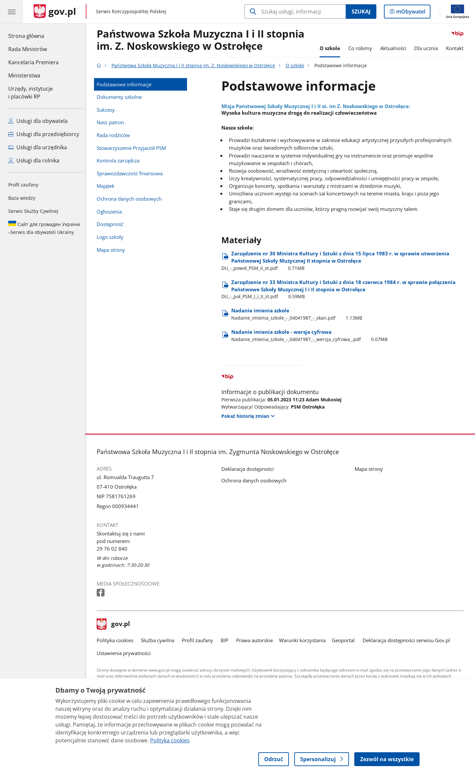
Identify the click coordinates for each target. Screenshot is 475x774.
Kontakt (456, 48)
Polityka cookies (116, 640)
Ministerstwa (24, 75)
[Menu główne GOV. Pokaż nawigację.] (11, 11)
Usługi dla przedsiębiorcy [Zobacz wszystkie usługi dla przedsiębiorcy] (43, 134)
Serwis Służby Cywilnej (33, 211)
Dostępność (111, 224)
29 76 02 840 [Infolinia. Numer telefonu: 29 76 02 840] (113, 548)
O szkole (331, 48)
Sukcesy (107, 109)
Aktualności (395, 48)
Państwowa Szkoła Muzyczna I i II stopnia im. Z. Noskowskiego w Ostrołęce (202, 40)
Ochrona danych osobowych (130, 198)
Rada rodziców (115, 135)
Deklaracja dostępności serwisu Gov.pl (408, 640)
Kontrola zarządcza (119, 160)
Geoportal (345, 640)
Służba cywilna (159, 640)
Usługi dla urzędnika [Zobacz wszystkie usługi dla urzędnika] (37, 147)
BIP (226, 640)
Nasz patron (112, 122)
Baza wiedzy (21, 198)
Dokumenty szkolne (120, 96)
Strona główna (33, 36)
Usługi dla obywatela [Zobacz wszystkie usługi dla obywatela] (38, 121)
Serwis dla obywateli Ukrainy (44, 228)
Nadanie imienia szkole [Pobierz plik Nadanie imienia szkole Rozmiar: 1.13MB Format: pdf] (298, 314)
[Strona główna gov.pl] (55, 11)
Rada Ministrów (27, 49)
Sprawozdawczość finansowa (131, 173)
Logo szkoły (111, 237)
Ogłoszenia (110, 211)
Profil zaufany (23, 185)
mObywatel (410, 12)
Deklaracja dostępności (249, 469)
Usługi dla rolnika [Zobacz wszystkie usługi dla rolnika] (33, 160)
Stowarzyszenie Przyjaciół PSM (133, 148)
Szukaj (361, 11)
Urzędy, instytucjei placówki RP (30, 92)
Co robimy (362, 48)
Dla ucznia (428, 48)
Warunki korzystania (304, 640)
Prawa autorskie (256, 640)
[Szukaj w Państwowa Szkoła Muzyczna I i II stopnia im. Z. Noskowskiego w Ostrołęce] (295, 11)
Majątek (107, 185)
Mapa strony (112, 249)
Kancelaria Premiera (33, 62)
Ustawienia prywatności (125, 653)
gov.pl (115, 624)
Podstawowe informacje (125, 84)
